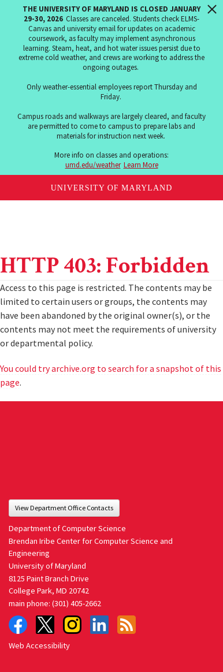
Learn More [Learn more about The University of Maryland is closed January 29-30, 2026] (141, 165)
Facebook (18, 624)
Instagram (72, 624)
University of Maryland (112, 188)
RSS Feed (126, 624)
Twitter (45, 624)
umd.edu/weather (93, 165)
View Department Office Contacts (64, 507)
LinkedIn (99, 624)
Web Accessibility (39, 645)
